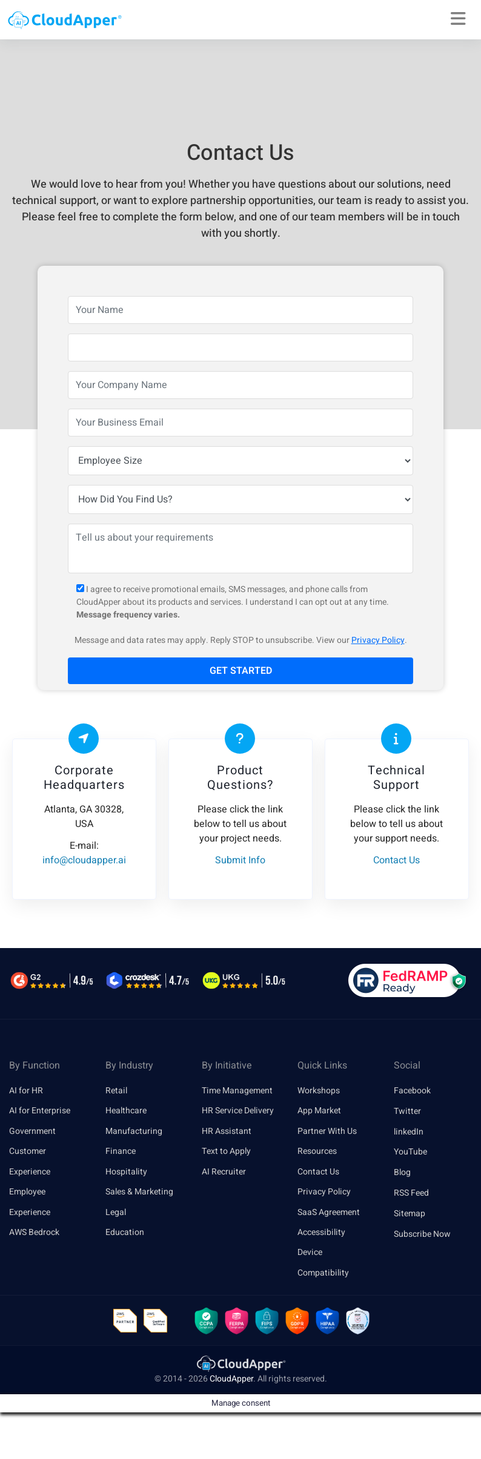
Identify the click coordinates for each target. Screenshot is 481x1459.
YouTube (410, 1151)
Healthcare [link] (126, 1111)
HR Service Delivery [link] (238, 1111)
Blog (402, 1172)
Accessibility (321, 1234)
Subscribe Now (422, 1234)
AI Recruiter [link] (224, 1172)
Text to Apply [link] (226, 1151)
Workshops (318, 1090)
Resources (317, 1151)
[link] (240, 1399)
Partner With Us (327, 1131)
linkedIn (408, 1131)
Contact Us (318, 1172)
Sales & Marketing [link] (139, 1193)
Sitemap (409, 1213)
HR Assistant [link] (226, 1131)
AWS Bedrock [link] (34, 1234)
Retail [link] (116, 1090)
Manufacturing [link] (133, 1131)
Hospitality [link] (126, 1172)
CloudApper (231, 1415)
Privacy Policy (378, 640)
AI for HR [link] (26, 1090)
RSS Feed (411, 1193)
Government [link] (32, 1131)
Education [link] (124, 1234)
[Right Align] (458, 19)
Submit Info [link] (240, 860)
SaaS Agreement (328, 1213)
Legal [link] (115, 1213)
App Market (319, 1111)
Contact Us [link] (396, 860)
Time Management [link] (237, 1090)
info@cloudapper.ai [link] (84, 860)
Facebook (412, 1090)
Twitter (407, 1111)
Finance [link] (120, 1151)
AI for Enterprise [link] (39, 1111)
